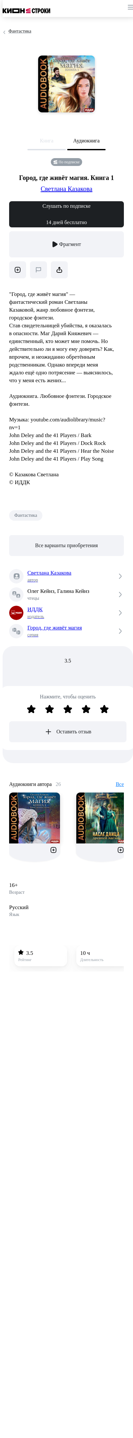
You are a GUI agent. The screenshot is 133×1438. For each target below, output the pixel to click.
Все (120, 784)
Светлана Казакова (67, 188)
